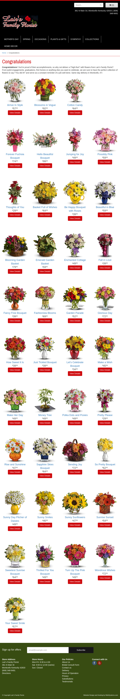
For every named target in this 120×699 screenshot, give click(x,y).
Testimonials (67, 681)
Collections (92, 39)
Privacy (65, 676)
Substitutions (67, 679)
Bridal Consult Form (70, 665)
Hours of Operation (70, 673)
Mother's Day (11, 39)
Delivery (65, 670)
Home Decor (10, 46)
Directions (6, 673)
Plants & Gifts (58, 39)
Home (4, 53)
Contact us (66, 668)
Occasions (40, 39)
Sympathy (76, 39)
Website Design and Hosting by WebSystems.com (100, 695)
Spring (26, 39)
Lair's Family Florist (20, 22)
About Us (66, 662)
